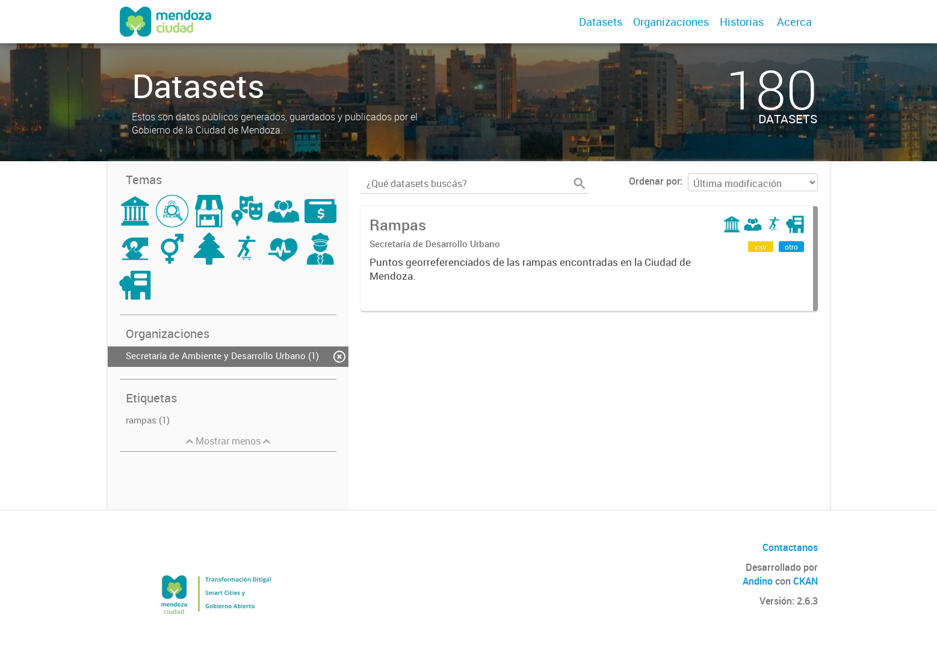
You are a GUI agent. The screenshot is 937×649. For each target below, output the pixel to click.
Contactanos (790, 547)
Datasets (600, 21)
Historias (742, 21)
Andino (758, 581)
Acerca (794, 21)
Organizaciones (671, 21)
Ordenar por (654, 181)
